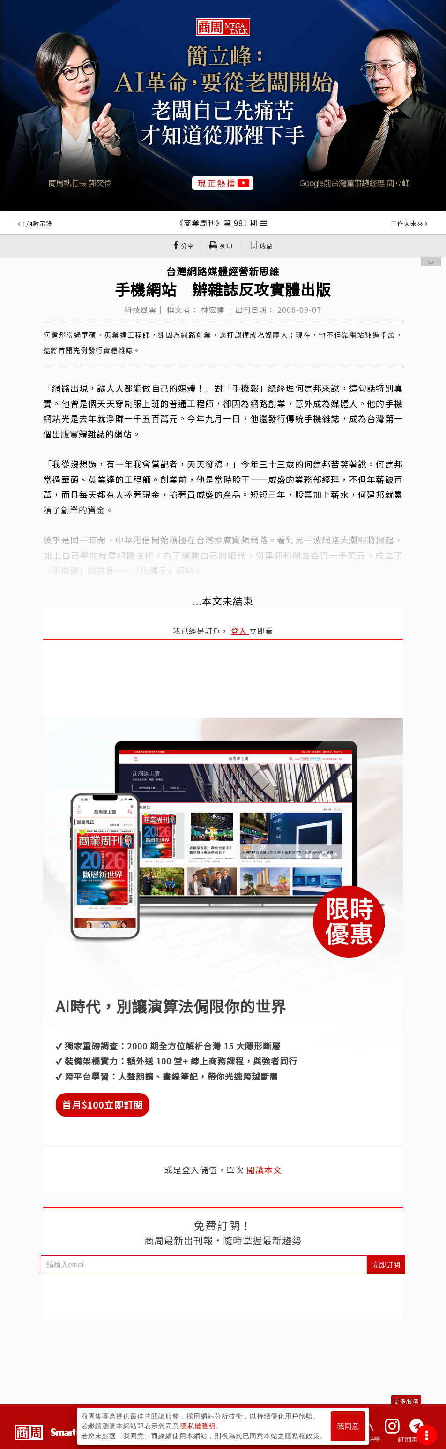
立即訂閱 (386, 1264)
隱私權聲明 (198, 1426)
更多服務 (406, 1401)
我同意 (348, 1426)
